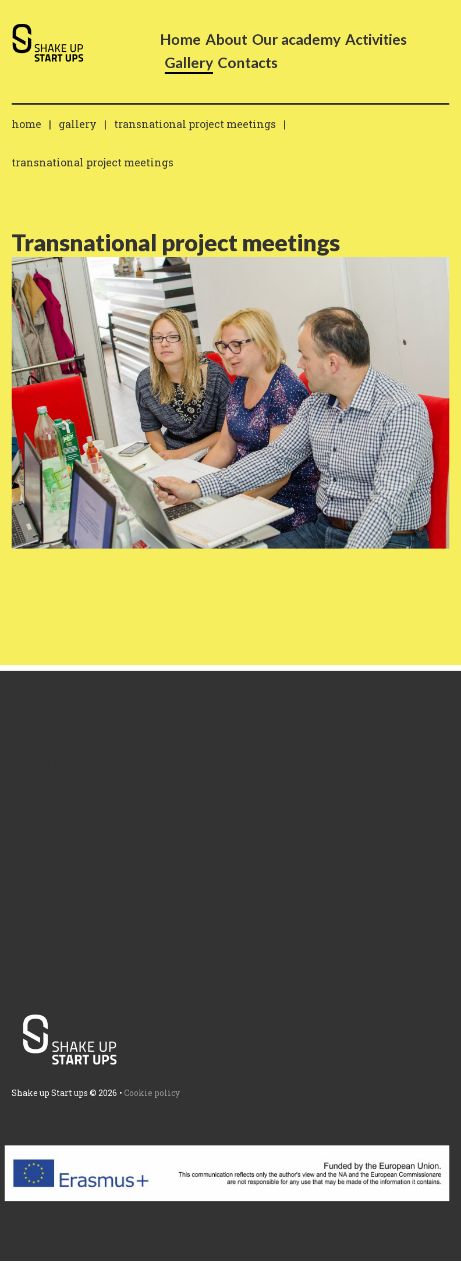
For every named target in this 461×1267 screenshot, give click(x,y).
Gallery (78, 124)
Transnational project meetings (195, 124)
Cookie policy (152, 1092)
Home (26, 124)
